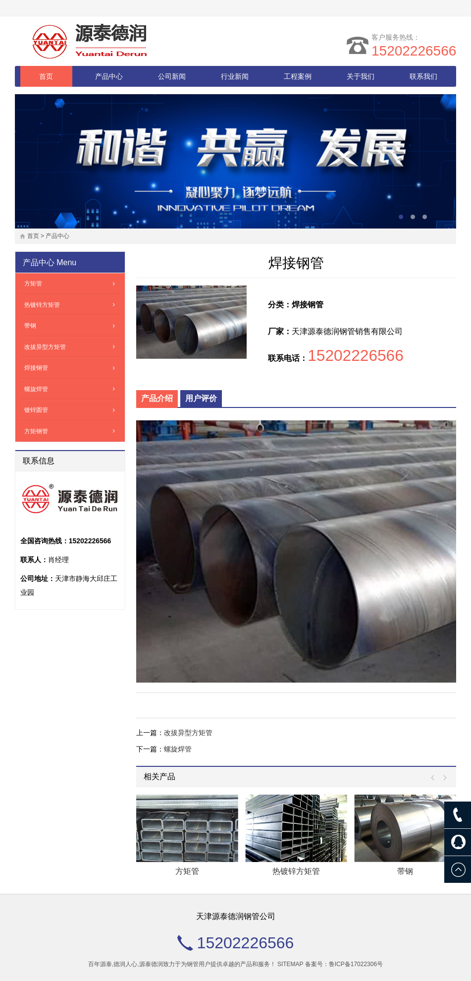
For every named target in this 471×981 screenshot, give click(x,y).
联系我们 (423, 76)
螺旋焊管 (178, 749)
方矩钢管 (36, 431)
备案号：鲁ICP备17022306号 (344, 964)
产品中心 (109, 76)
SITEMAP (290, 964)
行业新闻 (235, 76)
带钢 (405, 871)
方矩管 (187, 871)
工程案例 (298, 76)
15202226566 (413, 50)
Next (442, 778)
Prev (435, 778)
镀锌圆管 (36, 409)
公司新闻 (172, 76)
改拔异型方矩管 (188, 733)
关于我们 (360, 76)
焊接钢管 (36, 367)
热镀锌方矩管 (296, 871)
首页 (46, 76)
